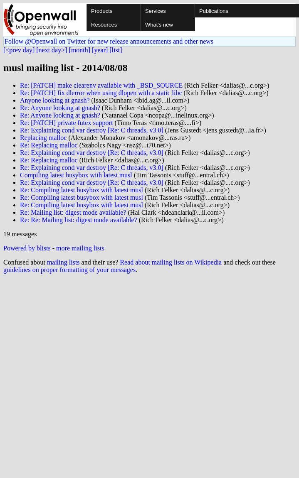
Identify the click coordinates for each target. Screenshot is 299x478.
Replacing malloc (43, 137)
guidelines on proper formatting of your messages (69, 269)
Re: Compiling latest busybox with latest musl (81, 190)
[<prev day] (19, 50)
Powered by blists (27, 248)
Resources (104, 25)
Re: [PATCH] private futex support (66, 122)
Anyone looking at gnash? (55, 100)
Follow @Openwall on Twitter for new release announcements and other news (109, 41)
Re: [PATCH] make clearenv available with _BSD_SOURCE (101, 85)
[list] (115, 50)
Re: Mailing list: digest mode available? (73, 212)
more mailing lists (80, 248)
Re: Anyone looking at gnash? (60, 107)
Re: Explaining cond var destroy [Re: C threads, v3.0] (91, 130)
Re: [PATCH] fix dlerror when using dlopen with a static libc (101, 92)
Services (155, 11)
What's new (159, 25)
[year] (100, 50)
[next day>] (51, 50)
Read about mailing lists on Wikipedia (171, 262)
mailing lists (63, 262)
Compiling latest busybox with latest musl (76, 175)
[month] (80, 50)
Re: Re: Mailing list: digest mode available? (78, 219)
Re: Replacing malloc (49, 145)
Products (101, 11)
